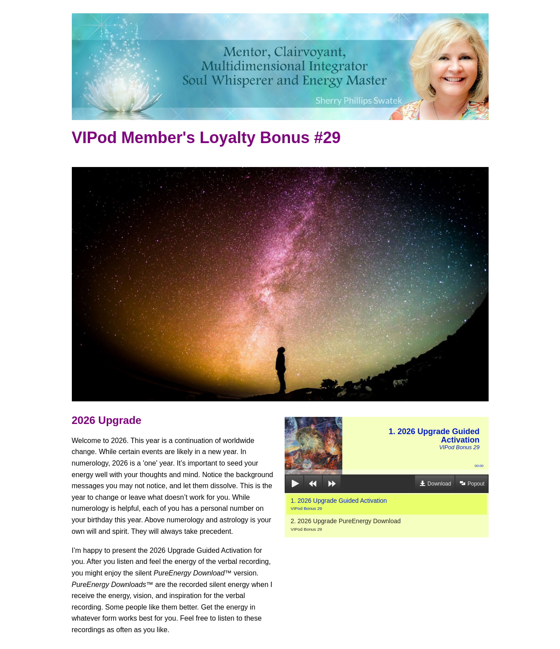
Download (439, 484)
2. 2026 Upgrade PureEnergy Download (346, 524)
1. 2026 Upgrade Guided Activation (339, 504)
